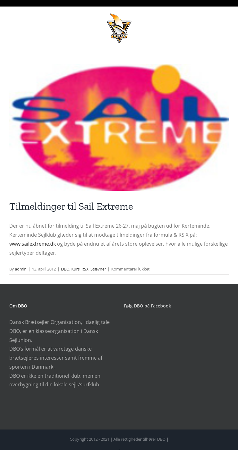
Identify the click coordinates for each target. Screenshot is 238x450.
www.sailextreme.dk (32, 243)
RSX (85, 269)
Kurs (75, 269)
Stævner (98, 269)
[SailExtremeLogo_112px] (119, 127)
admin (21, 269)
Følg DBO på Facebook (147, 306)
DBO (65, 269)
